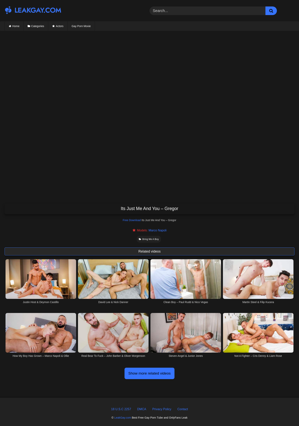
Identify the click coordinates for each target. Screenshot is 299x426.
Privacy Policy (161, 409)
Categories (37, 26)
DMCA (141, 409)
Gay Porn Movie (81, 26)
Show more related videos (149, 373)
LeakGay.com (122, 417)
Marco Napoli (157, 230)
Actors (59, 26)
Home (15, 26)
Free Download (132, 220)
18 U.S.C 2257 (121, 409)
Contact (182, 409)
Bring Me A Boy (149, 239)
